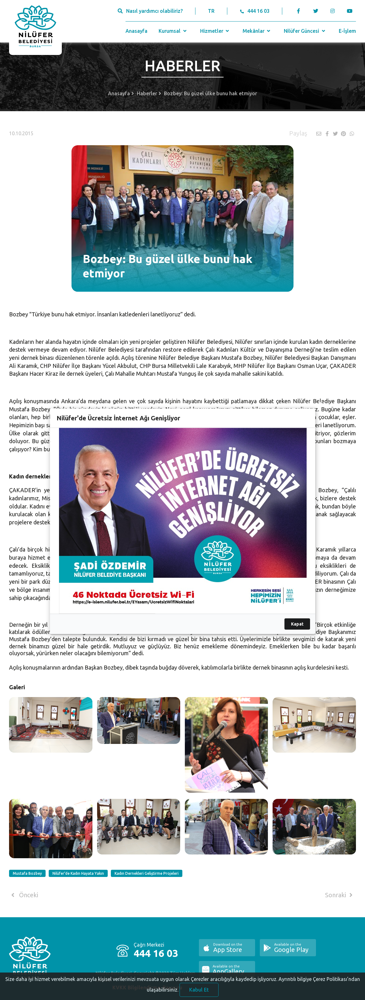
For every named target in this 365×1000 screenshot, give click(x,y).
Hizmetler (215, 31)
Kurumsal (173, 31)
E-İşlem (347, 31)
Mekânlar (257, 31)
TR (211, 11)
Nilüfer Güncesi (305, 31)
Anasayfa (136, 31)
